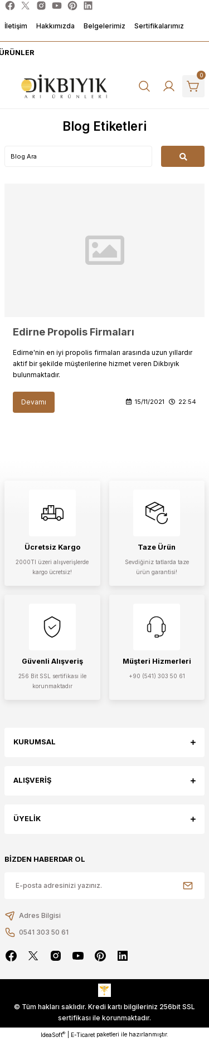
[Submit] (187, 885)
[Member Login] (169, 86)
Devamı (33, 402)
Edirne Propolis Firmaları (73, 332)
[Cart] (193, 86)
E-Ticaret (83, 1034)
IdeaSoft (53, 1034)
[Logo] (64, 86)
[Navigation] (15, 53)
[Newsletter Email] (104, 885)
